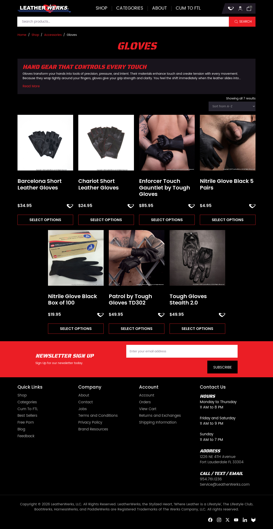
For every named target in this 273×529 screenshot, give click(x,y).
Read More (31, 86)
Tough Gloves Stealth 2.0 (188, 300)
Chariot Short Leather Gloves (98, 184)
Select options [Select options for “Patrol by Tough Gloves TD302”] (136, 329)
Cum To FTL (27, 410)
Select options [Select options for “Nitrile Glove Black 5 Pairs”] (227, 220)
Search (245, 21)
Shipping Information (158, 423)
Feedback (26, 437)
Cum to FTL (188, 8)
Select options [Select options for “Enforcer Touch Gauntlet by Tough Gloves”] (167, 220)
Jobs (82, 410)
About (159, 8)
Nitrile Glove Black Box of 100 (72, 300)
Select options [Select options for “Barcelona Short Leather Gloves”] (45, 220)
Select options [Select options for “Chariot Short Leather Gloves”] (106, 220)
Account (146, 396)
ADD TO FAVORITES (70, 206)
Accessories (53, 35)
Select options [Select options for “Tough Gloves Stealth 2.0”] (197, 329)
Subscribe (222, 369)
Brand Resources (93, 430)
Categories (129, 8)
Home (21, 35)
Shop (101, 8)
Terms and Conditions (98, 417)
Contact (85, 403)
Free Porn (25, 423)
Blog (21, 430)
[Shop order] (232, 106)
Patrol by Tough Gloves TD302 (130, 300)
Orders (145, 403)
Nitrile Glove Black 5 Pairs (227, 184)
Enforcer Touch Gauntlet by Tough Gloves (164, 187)
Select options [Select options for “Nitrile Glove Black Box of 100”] (75, 329)
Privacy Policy (90, 423)
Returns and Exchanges (160, 417)
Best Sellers (27, 417)
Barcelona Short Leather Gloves (39, 184)
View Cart (147, 410)
